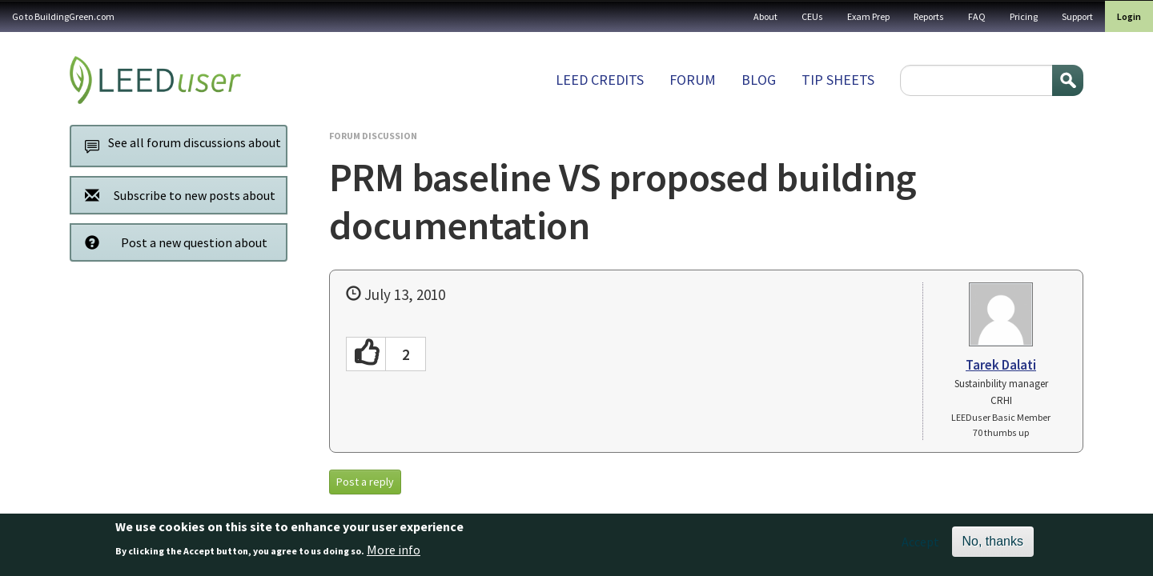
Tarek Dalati (1001, 365)
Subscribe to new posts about (175, 194)
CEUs (812, 16)
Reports (929, 16)
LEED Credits (600, 79)
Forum (692, 79)
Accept (920, 548)
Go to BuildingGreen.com (63, 16)
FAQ (977, 16)
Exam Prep (868, 16)
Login (1129, 16)
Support (1077, 16)
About (765, 16)
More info (393, 556)
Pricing (1024, 16)
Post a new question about (171, 242)
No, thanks (992, 547)
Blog (758, 79)
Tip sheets (837, 79)
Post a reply (365, 481)
